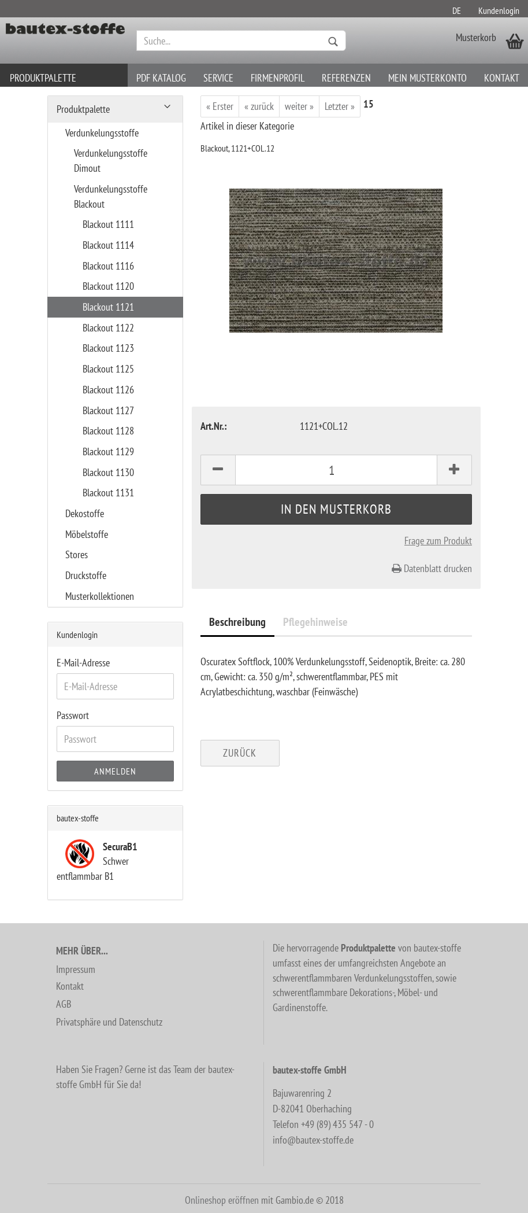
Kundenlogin (498, 10)
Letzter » (340, 106)
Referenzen (346, 77)
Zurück (239, 752)
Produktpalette (43, 77)
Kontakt (501, 77)
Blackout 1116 (108, 265)
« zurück (259, 106)
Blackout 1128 (108, 430)
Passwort (73, 715)
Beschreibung (237, 621)
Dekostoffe (84, 513)
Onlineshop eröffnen (222, 1200)
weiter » (299, 106)
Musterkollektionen (99, 596)
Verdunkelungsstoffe (102, 132)
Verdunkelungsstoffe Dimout (110, 160)
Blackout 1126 (108, 389)
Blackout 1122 (108, 327)
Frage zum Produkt (438, 540)
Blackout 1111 (108, 224)
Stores (76, 554)
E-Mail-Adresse (83, 662)
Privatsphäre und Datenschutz (109, 1021)
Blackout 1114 (108, 245)
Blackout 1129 (108, 451)
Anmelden (115, 771)
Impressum (75, 969)
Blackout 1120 (108, 286)
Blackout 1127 (108, 410)
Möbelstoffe (86, 534)
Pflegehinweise (315, 621)
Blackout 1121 (108, 307)
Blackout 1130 (108, 472)
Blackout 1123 (108, 348)
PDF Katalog (161, 77)
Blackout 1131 (108, 492)
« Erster (219, 106)
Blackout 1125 (108, 368)
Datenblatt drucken (432, 568)
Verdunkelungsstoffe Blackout (110, 196)
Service (218, 77)
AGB (63, 1004)
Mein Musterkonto (427, 77)
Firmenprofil (277, 77)
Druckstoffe (85, 575)
